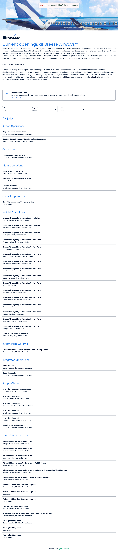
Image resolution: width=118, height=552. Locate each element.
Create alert (16, 97)
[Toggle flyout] (55, 109)
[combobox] (32, 110)
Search (6, 108)
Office (63, 108)
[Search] (15, 110)
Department (37, 108)
